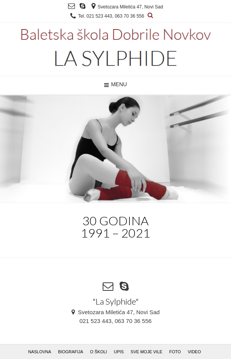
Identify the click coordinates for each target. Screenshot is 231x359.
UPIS (119, 351)
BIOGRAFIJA (70, 351)
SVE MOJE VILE (147, 351)
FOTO (175, 351)
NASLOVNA (39, 351)
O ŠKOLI (98, 351)
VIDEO (194, 351)
